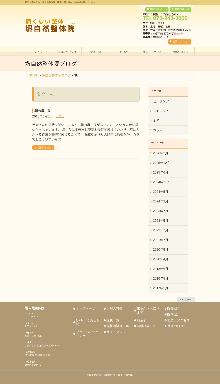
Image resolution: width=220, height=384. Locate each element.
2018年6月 (160, 269)
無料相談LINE (182, 9)
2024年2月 (160, 201)
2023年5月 (160, 220)
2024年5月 (160, 192)
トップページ (85, 308)
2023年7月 (160, 211)
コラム (60, 116)
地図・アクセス (181, 41)
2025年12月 (161, 163)
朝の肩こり (43, 111)
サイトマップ (116, 332)
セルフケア (161, 101)
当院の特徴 (114, 308)
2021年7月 (160, 240)
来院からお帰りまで (148, 310)
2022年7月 (160, 230)
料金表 (141, 320)
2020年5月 (160, 249)
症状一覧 (112, 320)
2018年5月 (160, 278)
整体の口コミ (177, 326)
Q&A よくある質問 (88, 322)
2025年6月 (160, 172)
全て (156, 120)
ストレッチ (161, 111)
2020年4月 (160, 259)
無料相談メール (158, 9)
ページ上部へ (185, 299)
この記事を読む (43, 147)
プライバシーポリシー (87, 334)
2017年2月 (160, 288)
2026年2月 (160, 153)
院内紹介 (173, 314)
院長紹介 (173, 308)
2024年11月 (161, 182)
